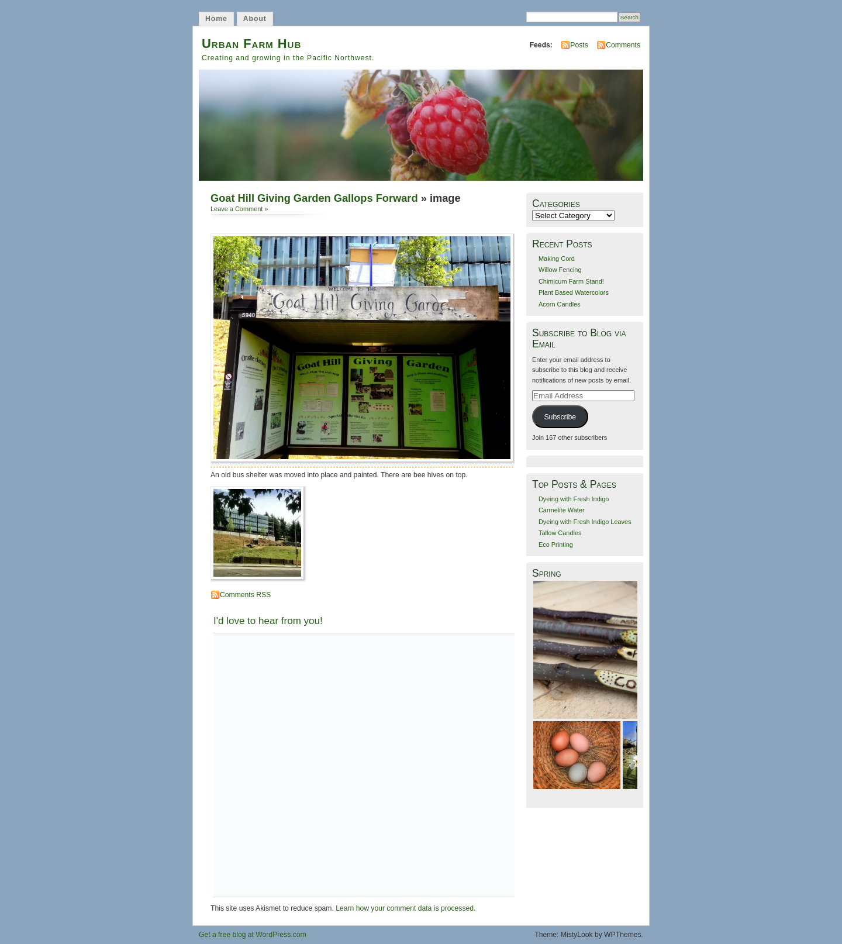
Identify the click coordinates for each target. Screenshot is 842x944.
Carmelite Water (562, 510)
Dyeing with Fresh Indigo (574, 498)
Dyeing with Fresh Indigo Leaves (585, 521)
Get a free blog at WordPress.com (252, 935)
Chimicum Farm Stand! (571, 281)
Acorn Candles (560, 304)
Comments (623, 45)
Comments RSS (245, 595)
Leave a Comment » (239, 208)
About (255, 19)
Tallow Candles (560, 532)
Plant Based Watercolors (574, 292)
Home (216, 19)
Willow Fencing (560, 269)
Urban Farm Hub (251, 43)
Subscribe (560, 417)
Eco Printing (556, 544)
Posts (579, 45)
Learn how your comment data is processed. (405, 908)
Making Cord (557, 258)
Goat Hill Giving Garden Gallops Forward (314, 198)
